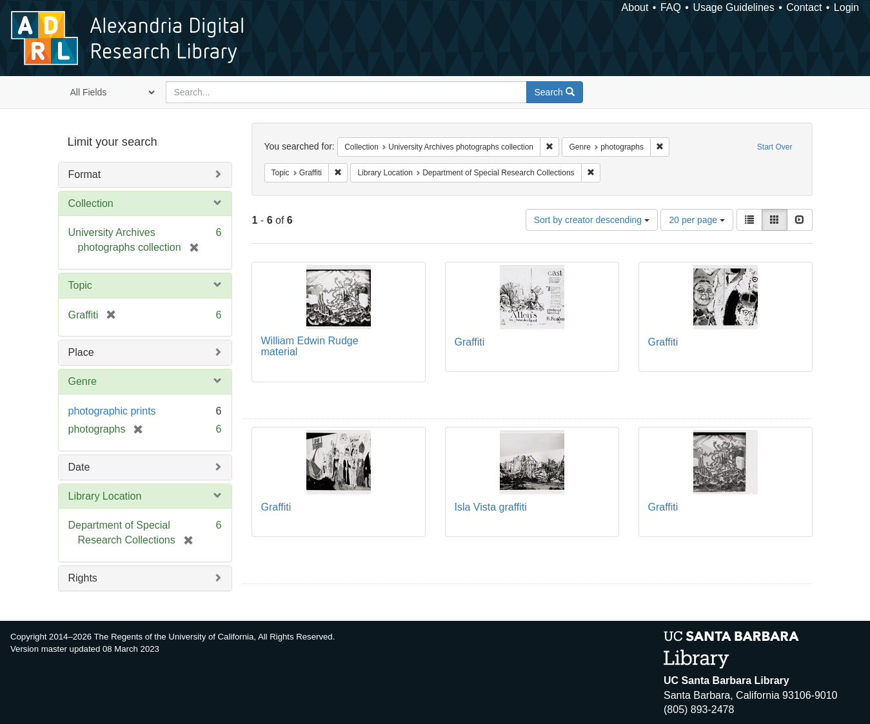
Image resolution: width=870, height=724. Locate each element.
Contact (804, 7)
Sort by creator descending (591, 220)
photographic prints (112, 411)
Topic (80, 285)
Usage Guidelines (733, 7)
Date (79, 467)
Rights (82, 577)
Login (846, 7)
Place (81, 352)
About (635, 7)
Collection (91, 203)
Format (84, 174)
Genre (82, 381)
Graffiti (470, 342)
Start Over (775, 147)
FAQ (670, 7)
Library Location (105, 496)
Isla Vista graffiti (491, 507)
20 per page (697, 220)
